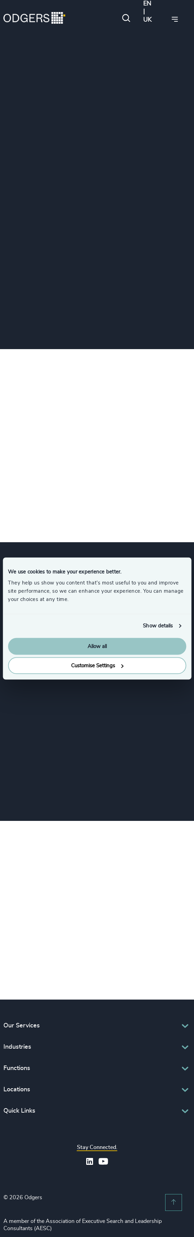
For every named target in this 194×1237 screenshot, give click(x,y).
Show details (158, 625)
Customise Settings (97, 665)
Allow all (97, 646)
